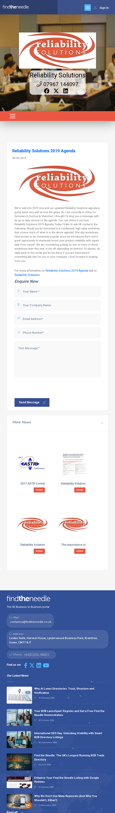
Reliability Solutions (58, 75)
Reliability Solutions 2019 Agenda (66, 270)
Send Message (32, 402)
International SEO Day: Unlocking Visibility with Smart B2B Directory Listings (68, 735)
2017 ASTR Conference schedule (42, 483)
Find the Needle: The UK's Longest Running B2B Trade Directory (69, 757)
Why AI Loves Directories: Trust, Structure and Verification (64, 690)
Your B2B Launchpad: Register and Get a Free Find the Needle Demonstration (69, 713)
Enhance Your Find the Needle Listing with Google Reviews (66, 780)
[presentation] (41, 387)
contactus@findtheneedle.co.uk (30, 622)
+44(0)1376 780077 (36, 654)
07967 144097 (57, 84)
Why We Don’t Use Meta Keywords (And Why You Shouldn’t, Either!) (65, 798)
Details (39, 490)
